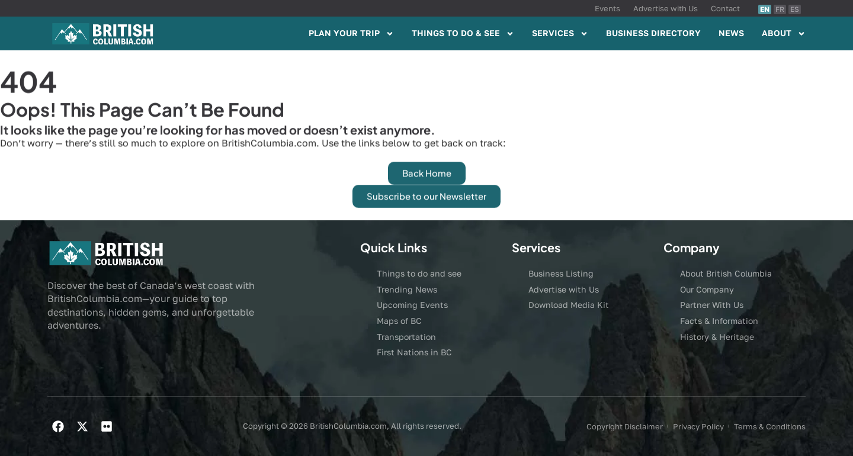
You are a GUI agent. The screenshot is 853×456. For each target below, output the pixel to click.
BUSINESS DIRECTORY (653, 33)
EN (764, 9)
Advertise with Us (665, 8)
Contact (725, 8)
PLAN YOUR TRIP (351, 34)
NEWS (731, 33)
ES (794, 9)
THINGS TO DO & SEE (463, 34)
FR (779, 9)
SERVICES (560, 34)
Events (607, 8)
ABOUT (784, 34)
